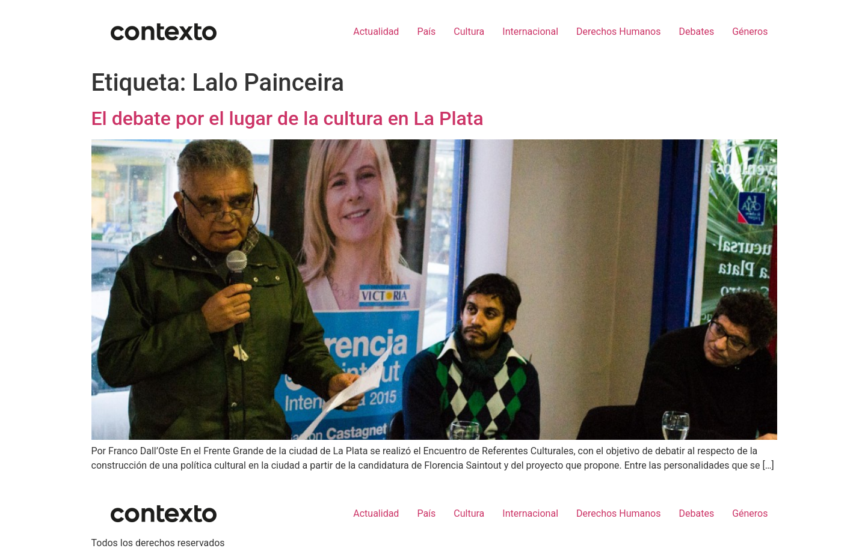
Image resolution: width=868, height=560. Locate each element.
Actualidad (376, 31)
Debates (696, 31)
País (426, 31)
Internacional (530, 31)
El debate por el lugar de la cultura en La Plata (287, 118)
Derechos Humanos (618, 31)
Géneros (750, 31)
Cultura (469, 31)
